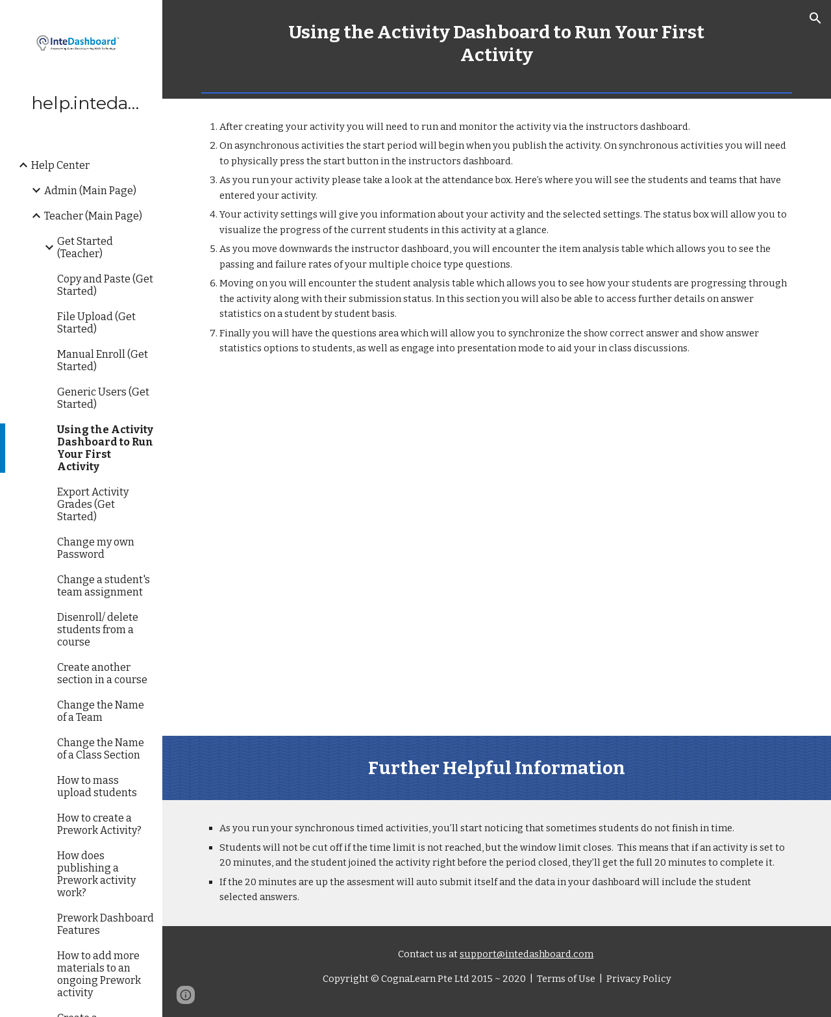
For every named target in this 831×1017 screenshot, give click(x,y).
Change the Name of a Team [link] (100, 711)
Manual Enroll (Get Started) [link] (102, 360)
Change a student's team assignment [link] (103, 585)
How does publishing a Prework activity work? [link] (96, 874)
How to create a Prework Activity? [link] (99, 824)
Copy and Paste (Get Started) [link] (105, 285)
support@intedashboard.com (526, 954)
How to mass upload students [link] (97, 786)
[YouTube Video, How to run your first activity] (497, 557)
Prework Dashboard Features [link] (105, 924)
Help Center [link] (60, 165)
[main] (497, 43)
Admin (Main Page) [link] (90, 190)
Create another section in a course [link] (102, 673)
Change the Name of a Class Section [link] (100, 748)
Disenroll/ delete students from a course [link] (97, 629)
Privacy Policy (637, 979)
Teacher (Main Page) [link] (93, 216)
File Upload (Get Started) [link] (96, 322)
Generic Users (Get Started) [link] (103, 398)
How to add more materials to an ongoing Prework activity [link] (99, 974)
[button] (815, 18)
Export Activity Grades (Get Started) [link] (93, 504)
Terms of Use (565, 979)
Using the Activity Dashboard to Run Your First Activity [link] (105, 448)
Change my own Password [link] (95, 548)
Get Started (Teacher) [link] (85, 247)
